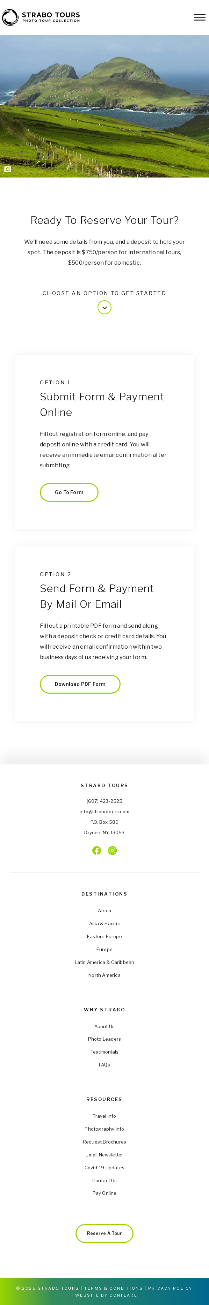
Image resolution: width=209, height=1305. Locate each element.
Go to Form (69, 492)
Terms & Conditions (113, 1288)
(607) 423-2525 (105, 801)
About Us (104, 1026)
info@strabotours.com (104, 811)
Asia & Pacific (104, 923)
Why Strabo (104, 1009)
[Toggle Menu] (200, 17)
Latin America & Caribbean (105, 962)
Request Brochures (104, 1142)
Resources (104, 1099)
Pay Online (105, 1193)
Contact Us (104, 1180)
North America (104, 975)
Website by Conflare (106, 1295)
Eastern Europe (104, 936)
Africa (104, 910)
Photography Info (104, 1129)
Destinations (104, 894)
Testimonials (104, 1052)
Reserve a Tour (104, 1233)
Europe (104, 949)
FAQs (104, 1065)
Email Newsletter (104, 1154)
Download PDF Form (80, 684)
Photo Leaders (104, 1039)
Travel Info (104, 1116)
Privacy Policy (170, 1288)
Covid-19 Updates (104, 1167)
